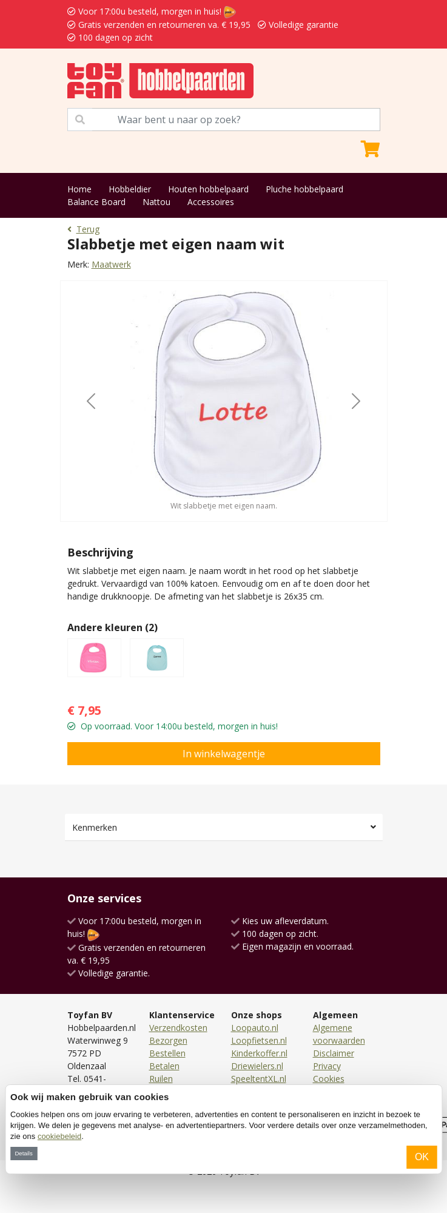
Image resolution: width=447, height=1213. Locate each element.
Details (23, 1153)
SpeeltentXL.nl (258, 1078)
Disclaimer (333, 1053)
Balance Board (96, 202)
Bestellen (167, 1053)
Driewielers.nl (257, 1066)
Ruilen (161, 1078)
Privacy (327, 1066)
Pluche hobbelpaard (304, 189)
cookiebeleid (59, 1136)
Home (79, 189)
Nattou (156, 202)
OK (422, 1157)
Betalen (164, 1066)
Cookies (328, 1078)
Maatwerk (111, 264)
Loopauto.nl (254, 1027)
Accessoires (210, 202)
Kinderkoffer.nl (259, 1053)
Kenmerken (94, 827)
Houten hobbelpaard (208, 189)
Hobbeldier (130, 189)
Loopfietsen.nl (259, 1040)
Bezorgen (168, 1040)
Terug (83, 229)
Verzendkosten (178, 1027)
